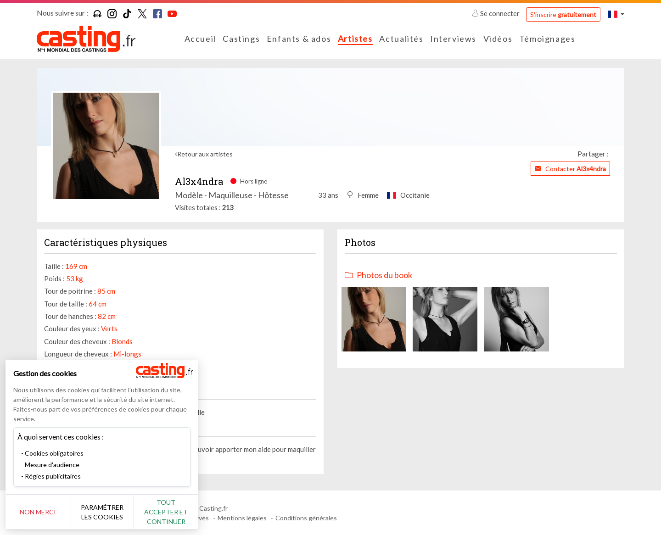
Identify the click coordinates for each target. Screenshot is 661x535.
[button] (616, 14)
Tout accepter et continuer (166, 511)
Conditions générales (306, 518)
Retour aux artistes (205, 154)
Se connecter (496, 13)
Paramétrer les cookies (102, 512)
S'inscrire (563, 14)
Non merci (38, 512)
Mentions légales (242, 518)
